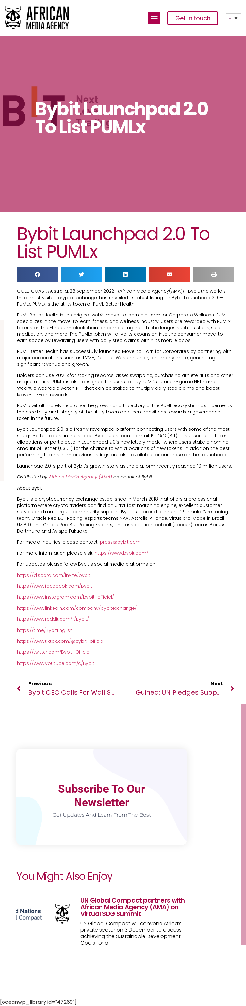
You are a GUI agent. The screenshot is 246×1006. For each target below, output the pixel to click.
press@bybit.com (120, 542)
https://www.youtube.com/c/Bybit (55, 663)
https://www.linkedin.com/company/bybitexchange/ (77, 608)
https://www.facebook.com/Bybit (54, 586)
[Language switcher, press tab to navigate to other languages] (233, 17)
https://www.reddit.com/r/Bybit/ (53, 619)
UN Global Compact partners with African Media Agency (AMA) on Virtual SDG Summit (132, 907)
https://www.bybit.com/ (121, 553)
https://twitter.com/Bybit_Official (54, 652)
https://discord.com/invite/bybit (53, 575)
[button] (154, 18)
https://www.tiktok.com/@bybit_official (60, 641)
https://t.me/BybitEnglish (45, 630)
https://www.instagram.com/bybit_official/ (65, 597)
